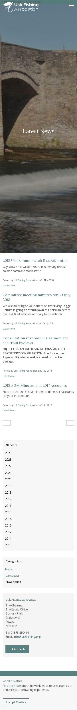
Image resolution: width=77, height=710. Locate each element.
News (8, 569)
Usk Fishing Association (21, 7)
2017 (8, 499)
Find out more (12, 686)
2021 (8, 473)
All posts (11, 445)
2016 (8, 506)
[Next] (70, 423)
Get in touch (17, 649)
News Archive (13, 581)
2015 (8, 512)
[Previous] (7, 423)
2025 (8, 453)
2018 (8, 492)
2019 (8, 486)
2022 (8, 466)
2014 (8, 519)
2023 (8, 460)
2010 (8, 545)
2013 (8, 525)
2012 (8, 532)
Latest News (9, 285)
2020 (8, 479)
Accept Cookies (16, 702)
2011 (8, 539)
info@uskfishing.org (26, 637)
